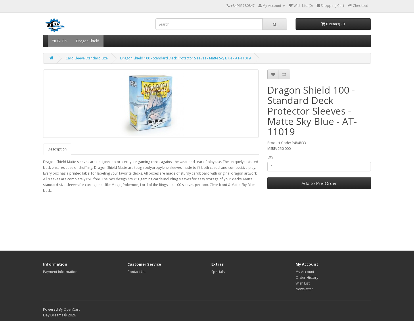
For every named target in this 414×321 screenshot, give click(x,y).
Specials (218, 271)
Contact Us (136, 271)
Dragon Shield (87, 40)
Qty (270, 157)
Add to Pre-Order (319, 183)
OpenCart (72, 309)
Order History (307, 277)
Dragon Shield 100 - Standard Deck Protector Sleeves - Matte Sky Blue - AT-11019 (185, 58)
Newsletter (304, 289)
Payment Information (60, 271)
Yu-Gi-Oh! (60, 40)
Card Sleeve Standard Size (87, 58)
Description (57, 149)
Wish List (303, 283)
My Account (305, 271)
